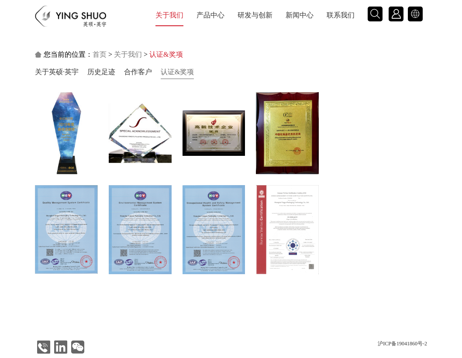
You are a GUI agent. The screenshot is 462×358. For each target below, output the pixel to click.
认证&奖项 (177, 72)
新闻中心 (300, 15)
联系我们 (341, 15)
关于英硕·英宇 (57, 72)
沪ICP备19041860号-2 (402, 344)
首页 (100, 54)
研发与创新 (255, 15)
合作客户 (138, 72)
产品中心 (210, 15)
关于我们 (169, 15)
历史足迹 (101, 72)
